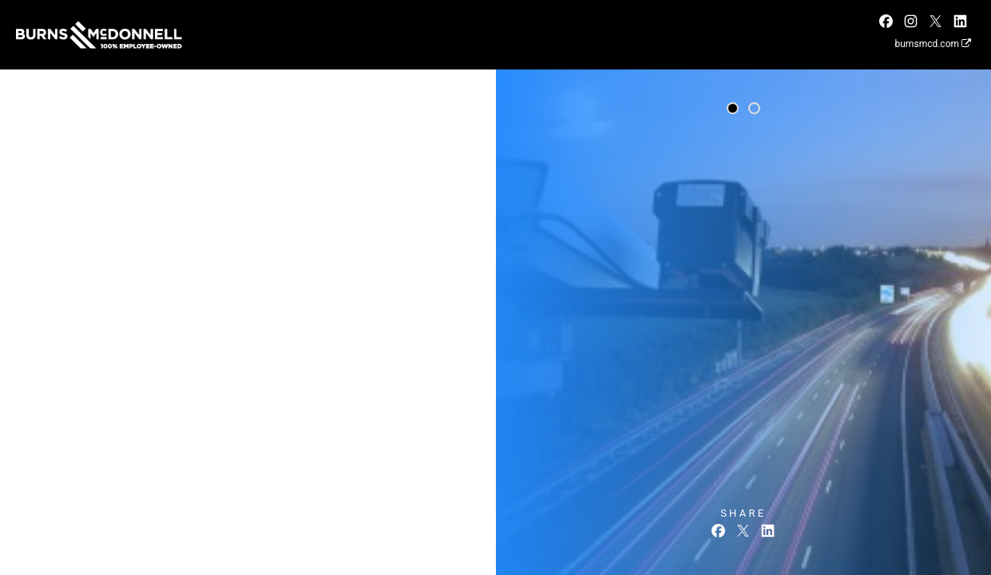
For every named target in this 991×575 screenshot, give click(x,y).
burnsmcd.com (932, 44)
